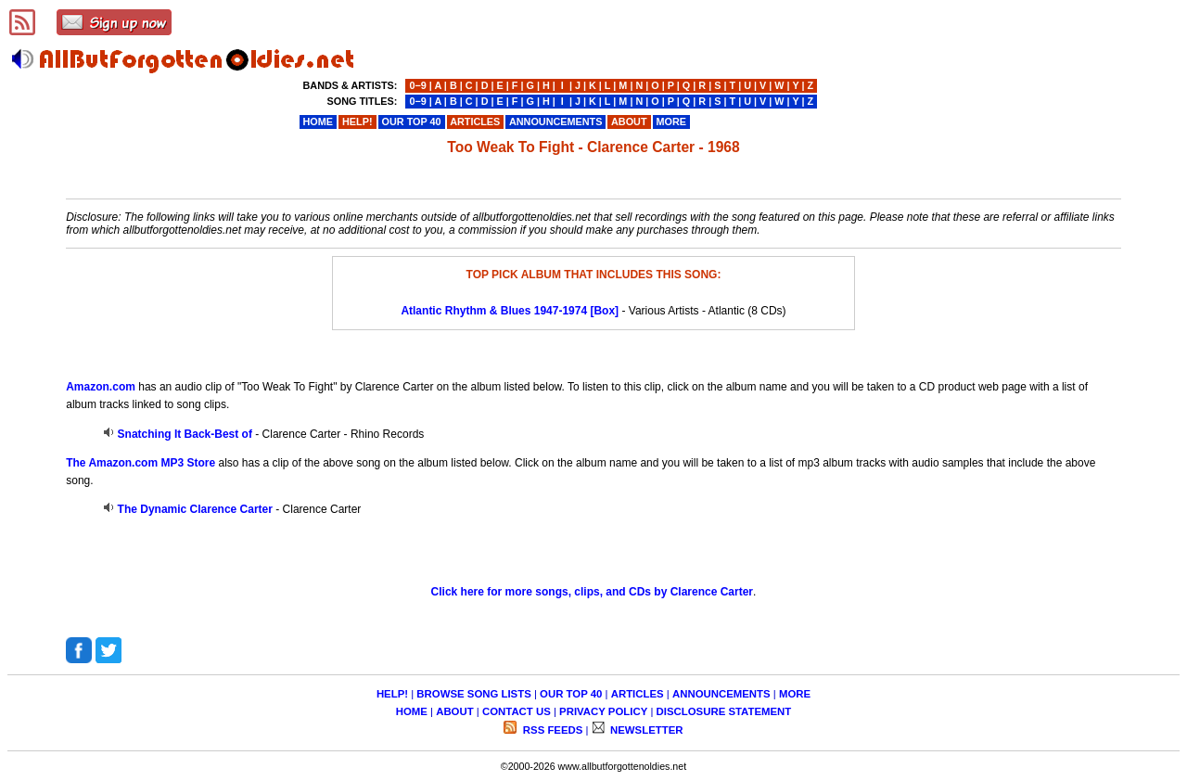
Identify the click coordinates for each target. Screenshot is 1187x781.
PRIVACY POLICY (603, 711)
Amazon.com (100, 386)
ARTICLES (637, 693)
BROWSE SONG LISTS (473, 693)
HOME (412, 711)
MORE (794, 693)
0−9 (417, 85)
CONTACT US (516, 711)
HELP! (392, 693)
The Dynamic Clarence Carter (195, 509)
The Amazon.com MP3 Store (140, 462)
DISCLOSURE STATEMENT (724, 711)
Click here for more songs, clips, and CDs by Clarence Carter (592, 591)
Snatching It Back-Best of (185, 434)
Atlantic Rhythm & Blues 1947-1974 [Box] (510, 310)
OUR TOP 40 (571, 693)
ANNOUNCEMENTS (721, 693)
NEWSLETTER (645, 730)
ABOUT (455, 711)
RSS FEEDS (551, 730)
